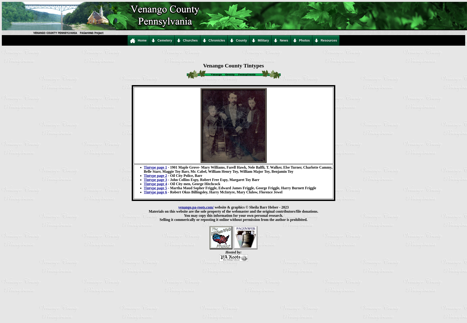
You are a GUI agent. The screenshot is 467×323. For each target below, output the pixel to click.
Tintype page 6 (155, 192)
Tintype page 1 (155, 167)
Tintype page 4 (155, 184)
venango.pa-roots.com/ (196, 207)
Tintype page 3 (155, 180)
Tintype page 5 (155, 188)
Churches (187, 40)
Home (138, 40)
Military (260, 40)
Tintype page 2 (155, 176)
